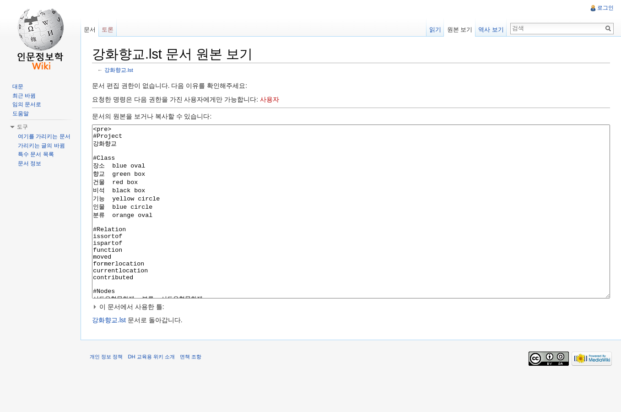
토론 (107, 29)
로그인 (605, 8)
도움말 (20, 113)
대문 (17, 86)
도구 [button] (22, 127)
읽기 (435, 29)
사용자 (269, 99)
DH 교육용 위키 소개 (151, 391)
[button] (351, 341)
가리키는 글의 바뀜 (41, 145)
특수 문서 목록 (36, 154)
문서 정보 (29, 163)
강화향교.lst (118, 70)
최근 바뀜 (24, 95)
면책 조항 (190, 391)
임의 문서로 (26, 104)
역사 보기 (491, 29)
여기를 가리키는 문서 (44, 136)
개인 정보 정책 (106, 391)
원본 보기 (460, 29)
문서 (90, 29)
